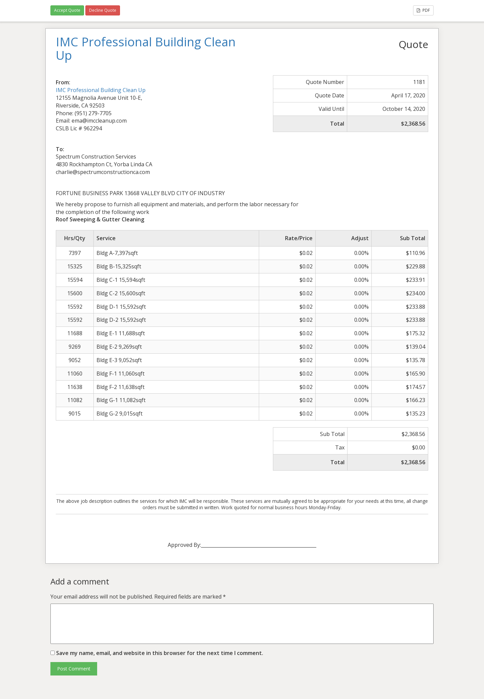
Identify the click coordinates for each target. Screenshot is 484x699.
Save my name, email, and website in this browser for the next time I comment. (159, 653)
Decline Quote (102, 10)
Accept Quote (67, 10)
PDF (423, 10)
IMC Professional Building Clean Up (101, 90)
